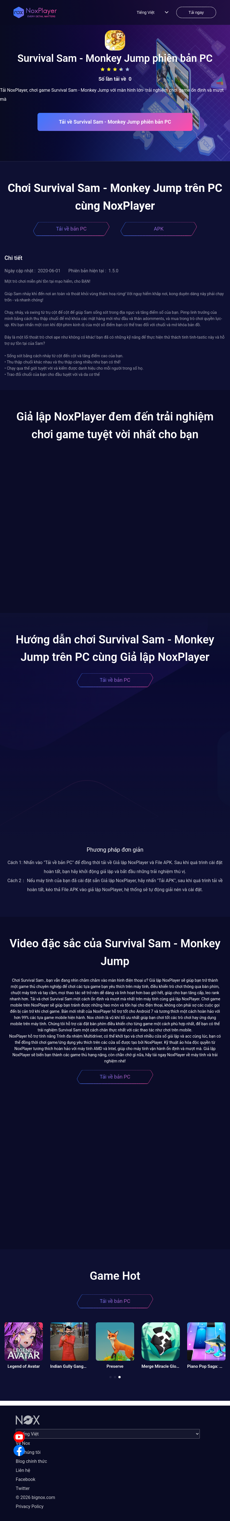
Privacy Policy (30, 1506)
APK (158, 229)
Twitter (23, 1488)
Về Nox (23, 1443)
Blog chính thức (31, 1461)
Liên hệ (23, 1470)
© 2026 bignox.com (35, 1497)
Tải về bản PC (71, 229)
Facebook (25, 1479)
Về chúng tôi (28, 1452)
